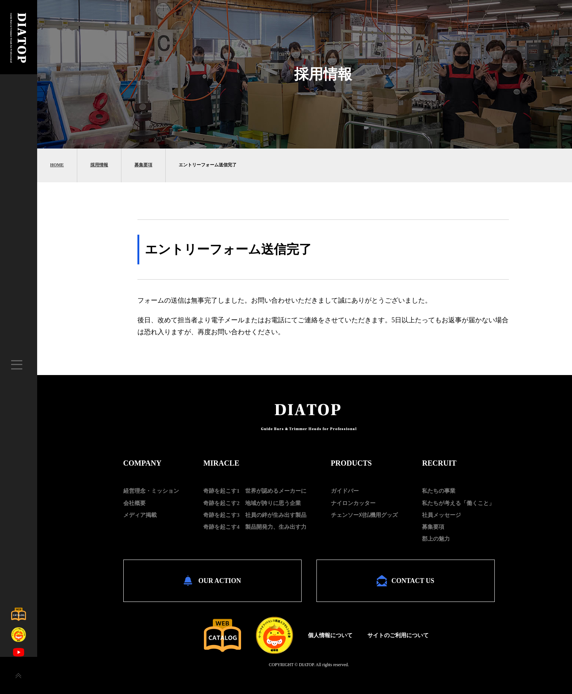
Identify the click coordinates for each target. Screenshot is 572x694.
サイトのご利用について (398, 635)
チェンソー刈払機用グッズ (364, 515)
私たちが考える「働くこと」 (458, 503)
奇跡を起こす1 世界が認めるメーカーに (254, 491)
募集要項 (143, 165)
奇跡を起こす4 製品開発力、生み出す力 (254, 527)
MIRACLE (221, 463)
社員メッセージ (441, 515)
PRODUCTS (351, 463)
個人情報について (330, 635)
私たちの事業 (438, 491)
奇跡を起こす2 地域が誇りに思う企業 (251, 503)
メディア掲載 (140, 515)
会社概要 (134, 503)
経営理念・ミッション (151, 491)
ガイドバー (345, 491)
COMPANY (142, 463)
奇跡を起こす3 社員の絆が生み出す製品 (254, 515)
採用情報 (99, 165)
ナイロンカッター (353, 503)
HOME (57, 165)
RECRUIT (439, 463)
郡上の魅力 (436, 539)
